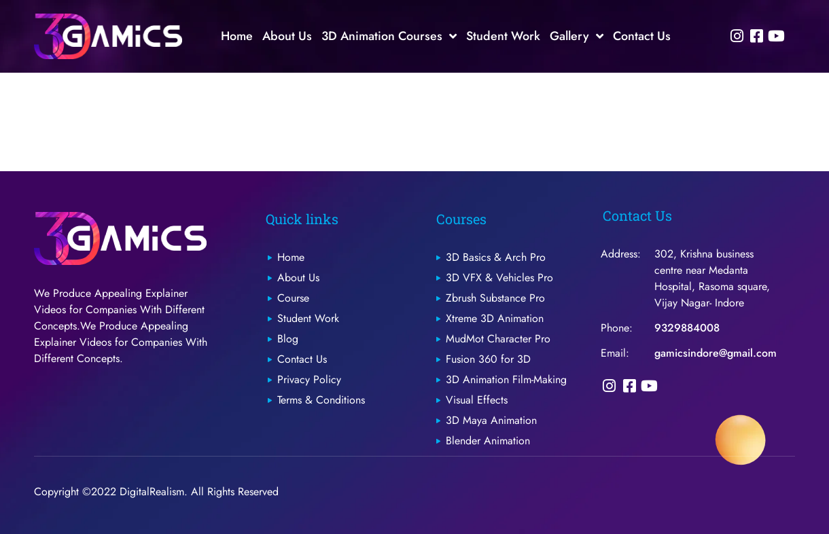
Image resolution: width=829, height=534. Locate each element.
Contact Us (642, 36)
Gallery (576, 36)
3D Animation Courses (389, 36)
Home (237, 36)
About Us (287, 36)
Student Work (503, 36)
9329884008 (687, 328)
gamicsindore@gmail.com (715, 353)
